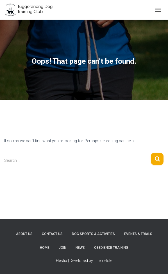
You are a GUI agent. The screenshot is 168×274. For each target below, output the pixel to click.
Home (44, 248)
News (80, 248)
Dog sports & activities (93, 234)
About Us (24, 234)
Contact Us (52, 234)
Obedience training (111, 248)
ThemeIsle (103, 260)
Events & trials (138, 234)
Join (62, 248)
